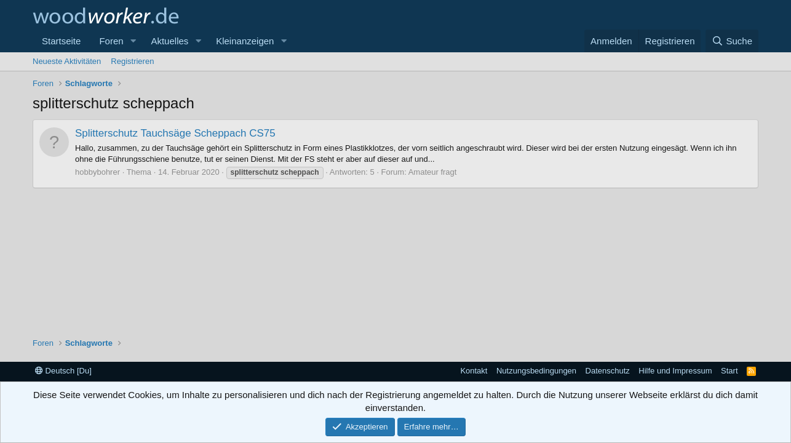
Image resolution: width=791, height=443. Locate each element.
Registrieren (132, 61)
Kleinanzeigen (245, 41)
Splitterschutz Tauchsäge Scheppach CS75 (175, 133)
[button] (132, 41)
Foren (111, 41)
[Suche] (732, 41)
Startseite (61, 41)
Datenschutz (608, 370)
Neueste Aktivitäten (67, 61)
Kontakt (473, 370)
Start (729, 370)
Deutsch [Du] (63, 370)
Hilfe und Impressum (675, 370)
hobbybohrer (97, 172)
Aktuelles (169, 41)
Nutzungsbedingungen (536, 370)
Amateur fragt (432, 172)
